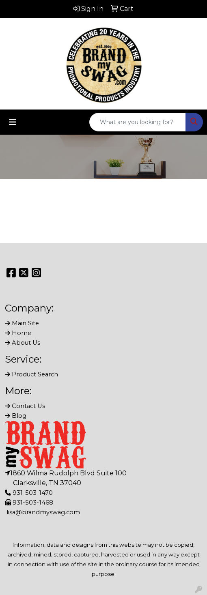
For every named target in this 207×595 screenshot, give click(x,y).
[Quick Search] (137, 122)
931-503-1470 (33, 492)
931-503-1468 (33, 502)
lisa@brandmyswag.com (43, 512)
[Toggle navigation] (12, 122)
